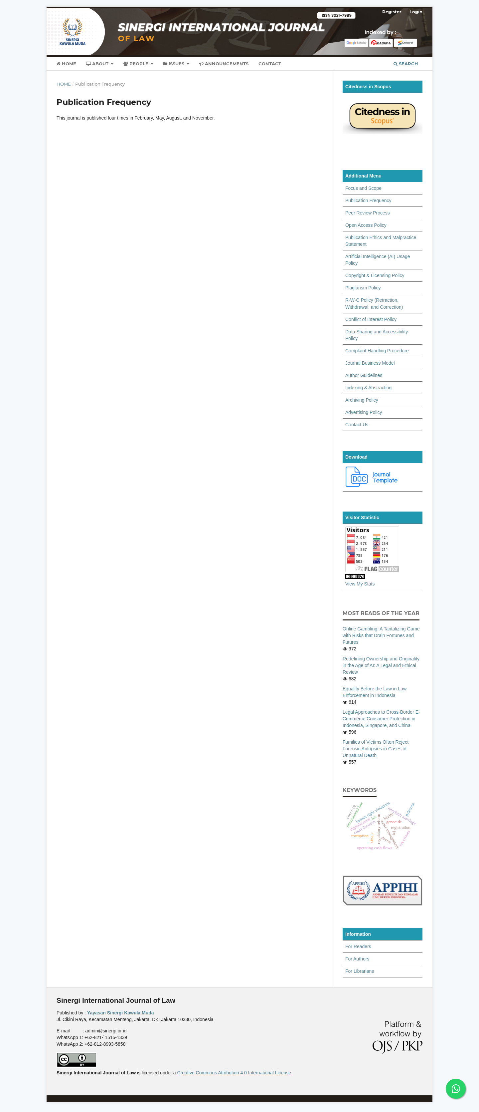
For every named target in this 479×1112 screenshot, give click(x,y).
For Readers (358, 946)
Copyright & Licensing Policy (374, 275)
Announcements (223, 63)
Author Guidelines (363, 375)
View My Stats (360, 583)
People (136, 63)
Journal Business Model (370, 363)
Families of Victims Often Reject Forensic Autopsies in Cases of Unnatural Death (375, 748)
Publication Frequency (368, 200)
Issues (174, 63)
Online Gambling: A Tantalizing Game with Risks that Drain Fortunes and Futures (381, 635)
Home (66, 63)
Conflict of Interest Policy (371, 319)
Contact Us (356, 424)
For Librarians (359, 971)
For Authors (357, 958)
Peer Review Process (367, 212)
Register (391, 11)
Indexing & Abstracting (368, 387)
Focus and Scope (363, 188)
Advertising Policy (363, 412)
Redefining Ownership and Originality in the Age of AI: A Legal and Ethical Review (381, 665)
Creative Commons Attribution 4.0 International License (234, 1072)
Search (406, 63)
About (98, 63)
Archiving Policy (361, 400)
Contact (269, 63)
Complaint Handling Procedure (377, 350)
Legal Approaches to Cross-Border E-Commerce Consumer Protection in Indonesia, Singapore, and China (381, 718)
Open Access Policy (366, 225)
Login (415, 11)
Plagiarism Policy (363, 287)
